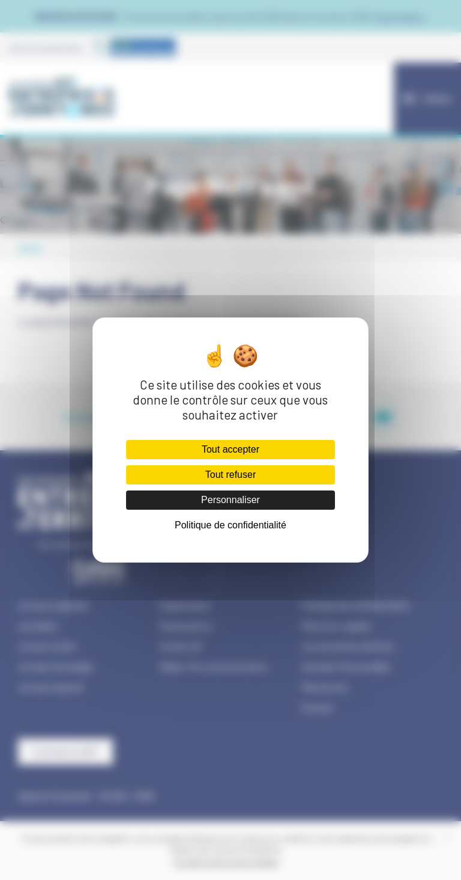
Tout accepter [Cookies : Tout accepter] (230, 449)
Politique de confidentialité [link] (230, 525)
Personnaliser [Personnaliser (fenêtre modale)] (230, 500)
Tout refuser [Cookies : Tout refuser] (230, 474)
